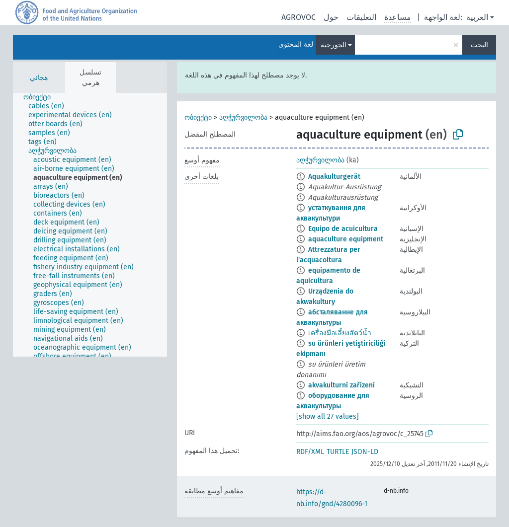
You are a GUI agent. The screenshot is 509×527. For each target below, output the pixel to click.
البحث (479, 45)
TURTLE (338, 452)
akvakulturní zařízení (341, 385)
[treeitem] (41, 97)
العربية (477, 17)
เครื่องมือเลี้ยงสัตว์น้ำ (339, 333)
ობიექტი (198, 117)
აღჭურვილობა (243, 117)
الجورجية (333, 45)
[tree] (90, 225)
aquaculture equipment (345, 239)
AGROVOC (298, 17)
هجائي (39, 78)
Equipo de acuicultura (343, 229)
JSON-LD (364, 452)
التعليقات (361, 17)
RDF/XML (310, 452)
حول (331, 17)
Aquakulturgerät (334, 176)
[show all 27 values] (327, 416)
